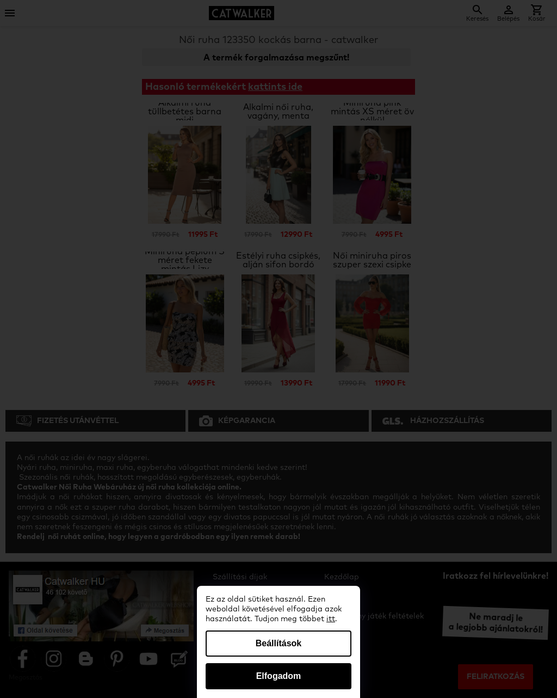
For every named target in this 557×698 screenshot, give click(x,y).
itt (330, 619)
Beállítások (278, 643)
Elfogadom (278, 676)
